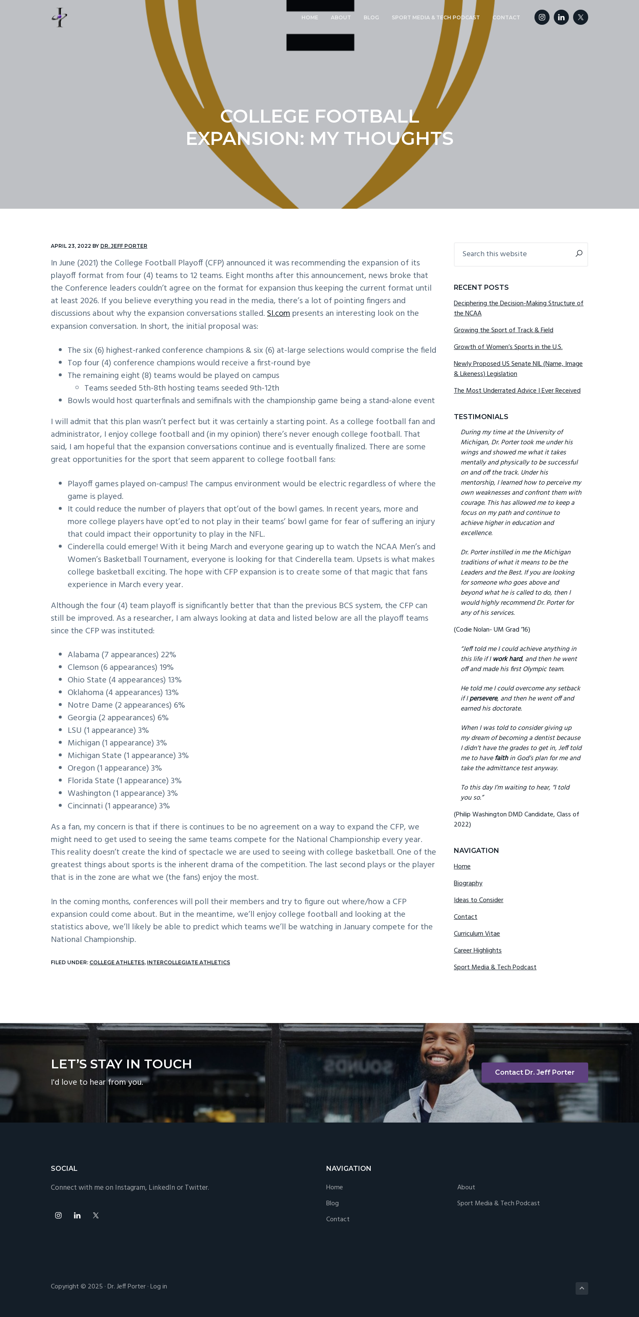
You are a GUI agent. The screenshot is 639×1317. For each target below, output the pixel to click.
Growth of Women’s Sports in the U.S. (508, 347)
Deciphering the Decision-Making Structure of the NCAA (519, 308)
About (466, 1188)
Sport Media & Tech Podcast (495, 967)
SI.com (279, 313)
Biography (468, 883)
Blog (332, 1204)
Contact (465, 917)
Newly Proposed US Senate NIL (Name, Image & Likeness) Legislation (518, 369)
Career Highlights (478, 950)
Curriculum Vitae (477, 934)
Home (462, 866)
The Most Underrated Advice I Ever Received (517, 391)
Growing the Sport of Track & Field (503, 330)
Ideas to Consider (478, 900)
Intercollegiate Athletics (188, 962)
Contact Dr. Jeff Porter (535, 1072)
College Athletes (116, 962)
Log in (158, 1286)
